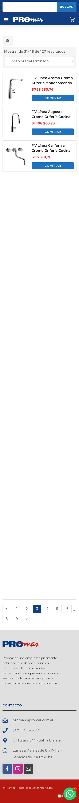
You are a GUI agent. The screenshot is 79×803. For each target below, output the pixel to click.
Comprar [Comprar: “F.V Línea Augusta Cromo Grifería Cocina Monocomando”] (52, 132)
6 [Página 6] (67, 609)
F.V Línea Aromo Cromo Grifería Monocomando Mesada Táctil (52, 83)
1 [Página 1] (16, 609)
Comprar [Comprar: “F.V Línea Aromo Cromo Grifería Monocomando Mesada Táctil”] (52, 98)
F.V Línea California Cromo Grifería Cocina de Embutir (51, 151)
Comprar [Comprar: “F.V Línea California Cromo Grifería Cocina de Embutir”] (52, 166)
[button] (69, 793)
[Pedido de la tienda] (39, 61)
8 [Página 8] (6, 619)
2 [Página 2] (27, 609)
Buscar (66, 7)
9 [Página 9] (17, 619)
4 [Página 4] (47, 609)
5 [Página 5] (57, 609)
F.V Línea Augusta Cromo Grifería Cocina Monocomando (51, 117)
